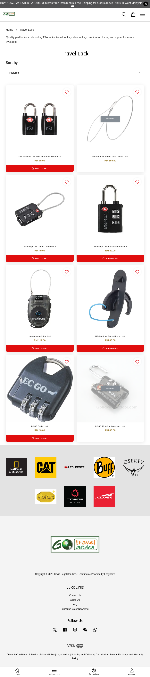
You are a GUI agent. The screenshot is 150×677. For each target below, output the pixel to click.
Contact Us (75, 595)
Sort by (12, 62)
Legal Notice (62, 654)
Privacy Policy (47, 654)
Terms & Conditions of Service (22, 654)
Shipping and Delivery (82, 654)
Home (9, 29)
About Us (75, 600)
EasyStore (109, 574)
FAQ (75, 604)
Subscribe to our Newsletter (75, 609)
